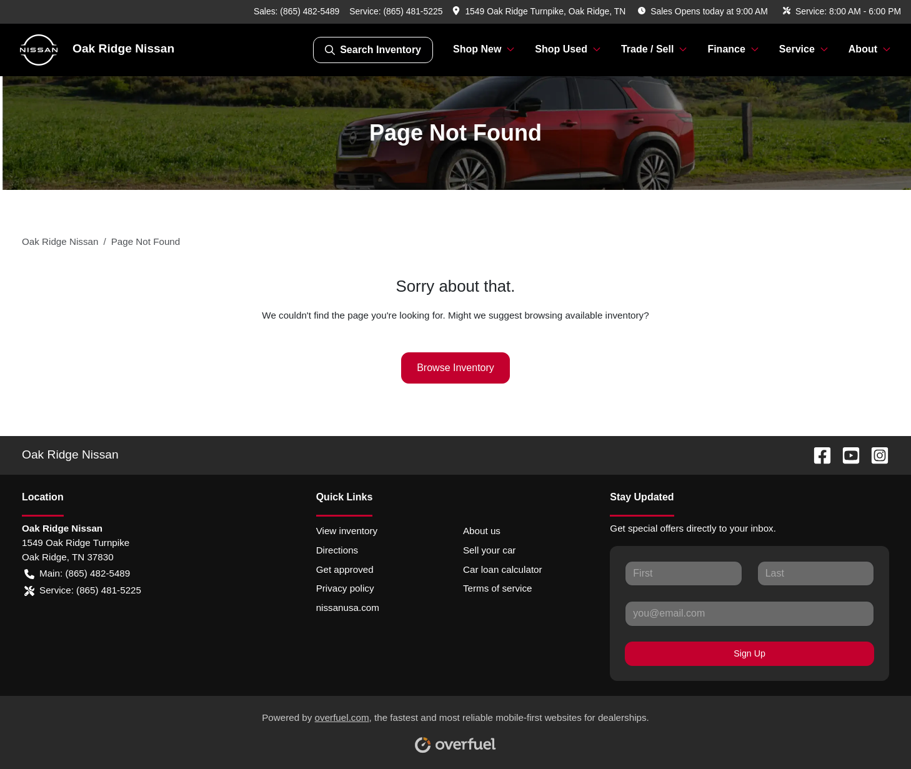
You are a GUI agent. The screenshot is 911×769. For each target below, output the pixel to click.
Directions (337, 550)
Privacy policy (345, 588)
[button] (540, 11)
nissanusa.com (347, 607)
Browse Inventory (455, 367)
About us (481, 530)
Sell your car (489, 550)
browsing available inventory (584, 315)
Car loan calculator (502, 569)
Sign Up (749, 653)
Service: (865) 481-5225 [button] (82, 590)
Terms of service (497, 588)
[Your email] (749, 613)
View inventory (347, 530)
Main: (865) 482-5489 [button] (77, 574)
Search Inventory (373, 49)
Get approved (345, 569)
